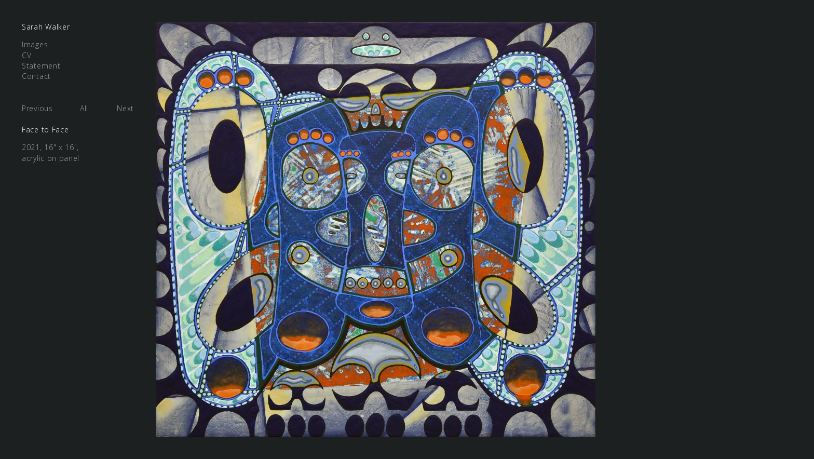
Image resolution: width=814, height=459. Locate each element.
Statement (41, 66)
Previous (37, 108)
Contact (36, 76)
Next (125, 108)
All (84, 108)
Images (35, 44)
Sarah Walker (46, 27)
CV (26, 55)
